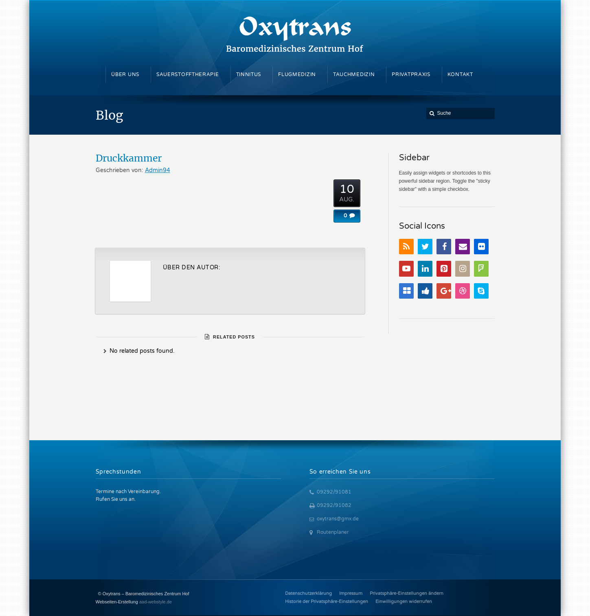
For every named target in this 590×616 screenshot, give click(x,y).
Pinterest (443, 269)
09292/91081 (334, 492)
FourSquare (481, 269)
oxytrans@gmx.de (338, 519)
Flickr (481, 247)
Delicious (406, 291)
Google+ (443, 291)
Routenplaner (333, 532)
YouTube (406, 269)
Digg (425, 291)
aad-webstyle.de (155, 601)
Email (462, 247)
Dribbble (462, 291)
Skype (481, 291)
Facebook (443, 247)
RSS (406, 247)
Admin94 (157, 170)
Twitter (425, 247)
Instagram (462, 269)
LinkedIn (425, 269)
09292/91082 (334, 505)
